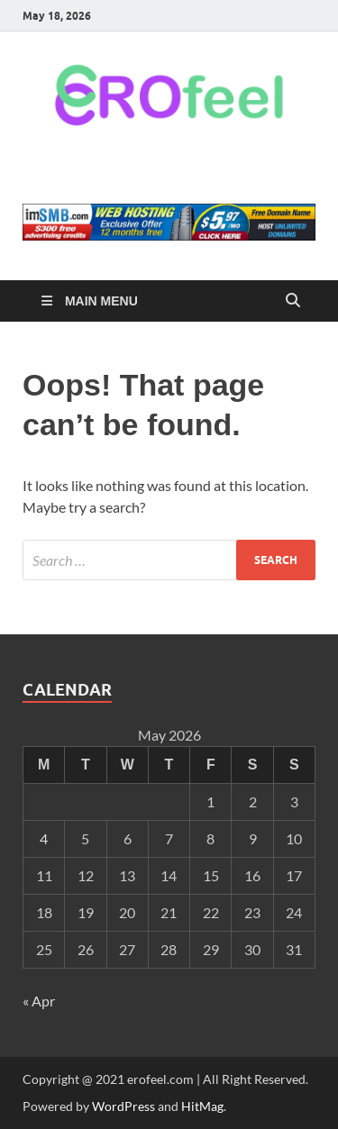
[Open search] (292, 301)
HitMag (202, 1106)
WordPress (123, 1106)
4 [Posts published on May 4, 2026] (44, 838)
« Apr (39, 1000)
